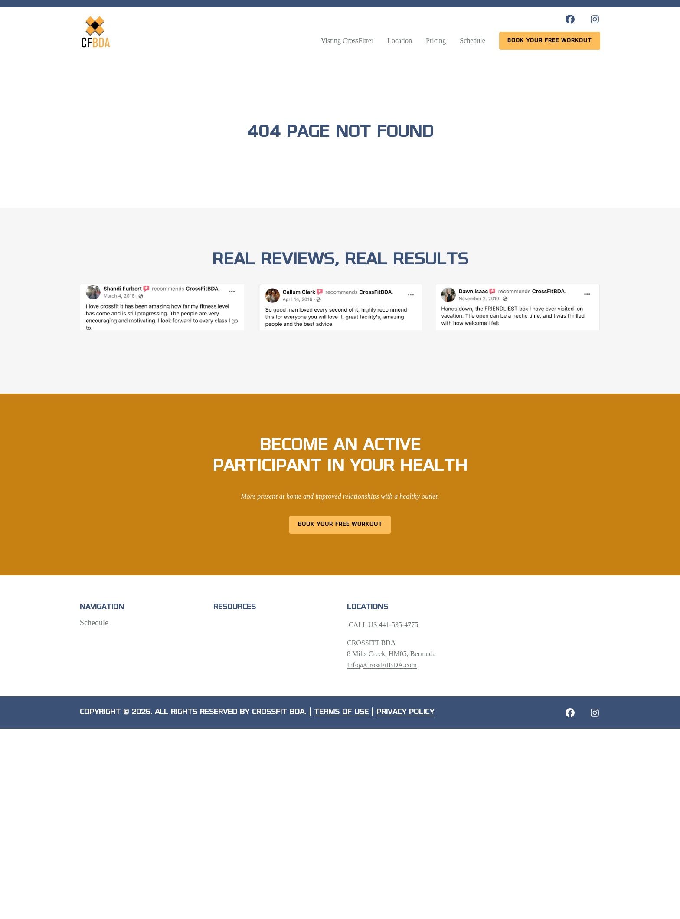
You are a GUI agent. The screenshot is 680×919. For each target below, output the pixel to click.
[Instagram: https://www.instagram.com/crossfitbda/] (594, 19)
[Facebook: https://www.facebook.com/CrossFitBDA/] (570, 19)
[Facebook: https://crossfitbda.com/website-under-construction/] (570, 712)
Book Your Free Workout (340, 524)
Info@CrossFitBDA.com (382, 665)
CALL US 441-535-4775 (382, 624)
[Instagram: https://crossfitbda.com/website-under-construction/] (594, 712)
